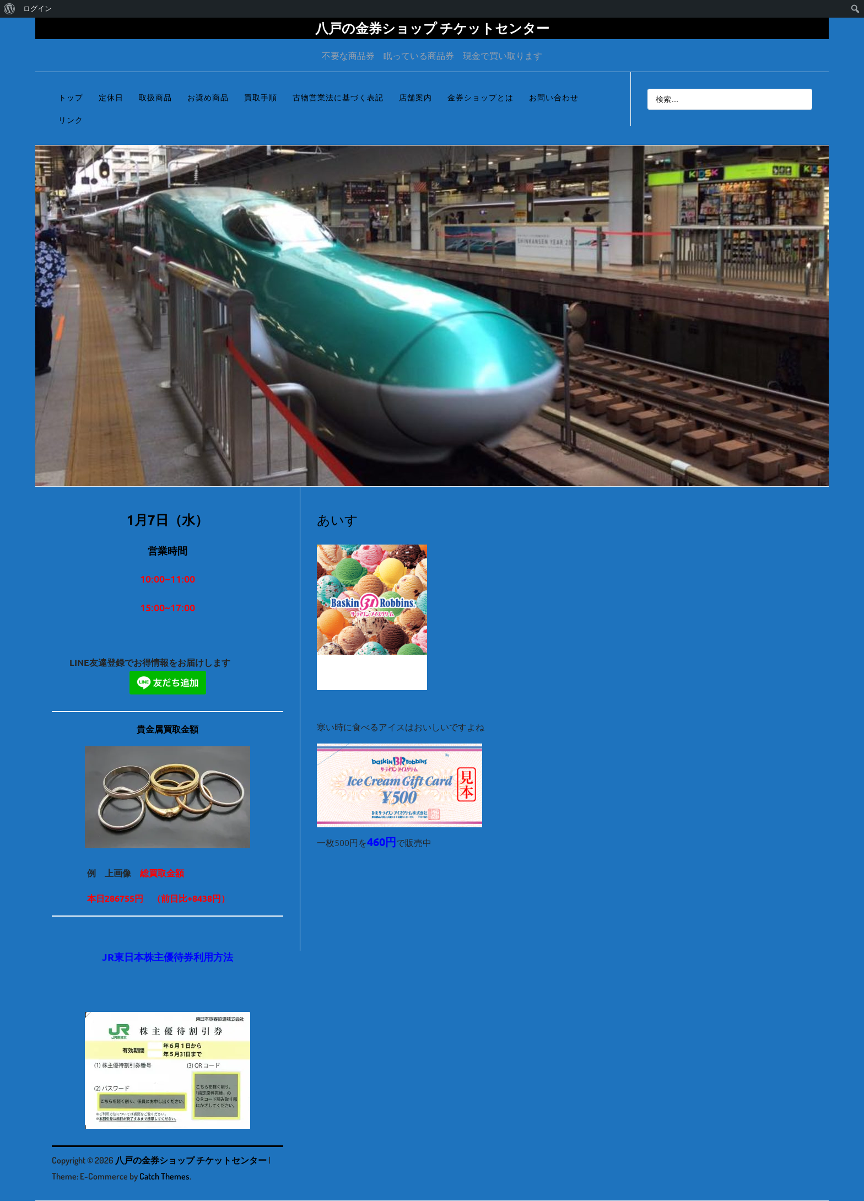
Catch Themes (164, 1176)
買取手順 (260, 97)
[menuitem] (9, 9)
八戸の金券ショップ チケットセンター (432, 27)
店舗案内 (415, 97)
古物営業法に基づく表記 (338, 97)
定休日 (111, 97)
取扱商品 (155, 97)
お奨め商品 (208, 97)
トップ (70, 97)
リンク (70, 120)
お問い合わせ (554, 97)
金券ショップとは (480, 97)
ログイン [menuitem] (37, 8)
